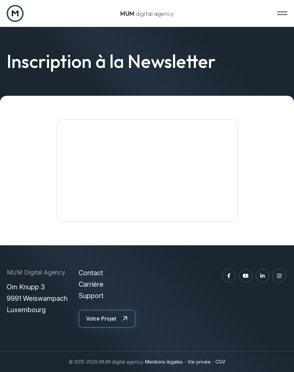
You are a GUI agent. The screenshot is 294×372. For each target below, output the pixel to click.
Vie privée (199, 362)
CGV (220, 362)
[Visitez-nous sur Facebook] (229, 275)
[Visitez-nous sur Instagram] (279, 275)
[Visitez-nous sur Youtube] (245, 275)
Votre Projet (101, 318)
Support (91, 296)
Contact (91, 273)
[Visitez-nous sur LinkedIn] (262, 275)
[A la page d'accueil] (15, 13)
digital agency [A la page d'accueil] (147, 13)
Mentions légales (164, 362)
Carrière (91, 284)
